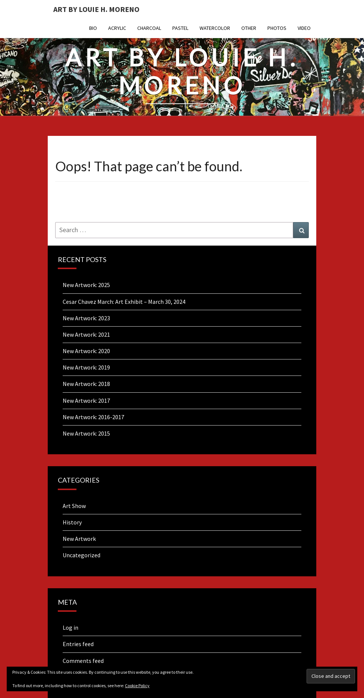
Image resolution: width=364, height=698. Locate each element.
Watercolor (215, 28)
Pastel (180, 28)
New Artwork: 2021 (86, 334)
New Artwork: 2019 (86, 367)
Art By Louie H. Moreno (96, 9)
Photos (276, 28)
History (72, 522)
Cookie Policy (137, 685)
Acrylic (117, 28)
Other (248, 28)
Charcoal (149, 28)
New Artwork (79, 538)
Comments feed (83, 660)
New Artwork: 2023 (86, 318)
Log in (70, 627)
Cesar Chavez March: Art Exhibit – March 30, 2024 (124, 301)
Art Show (74, 506)
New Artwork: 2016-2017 (93, 417)
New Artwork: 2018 (86, 383)
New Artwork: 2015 (86, 433)
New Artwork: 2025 (86, 285)
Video (304, 28)
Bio (93, 28)
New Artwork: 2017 (86, 400)
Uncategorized (81, 555)
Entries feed (78, 644)
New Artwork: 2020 (86, 351)
